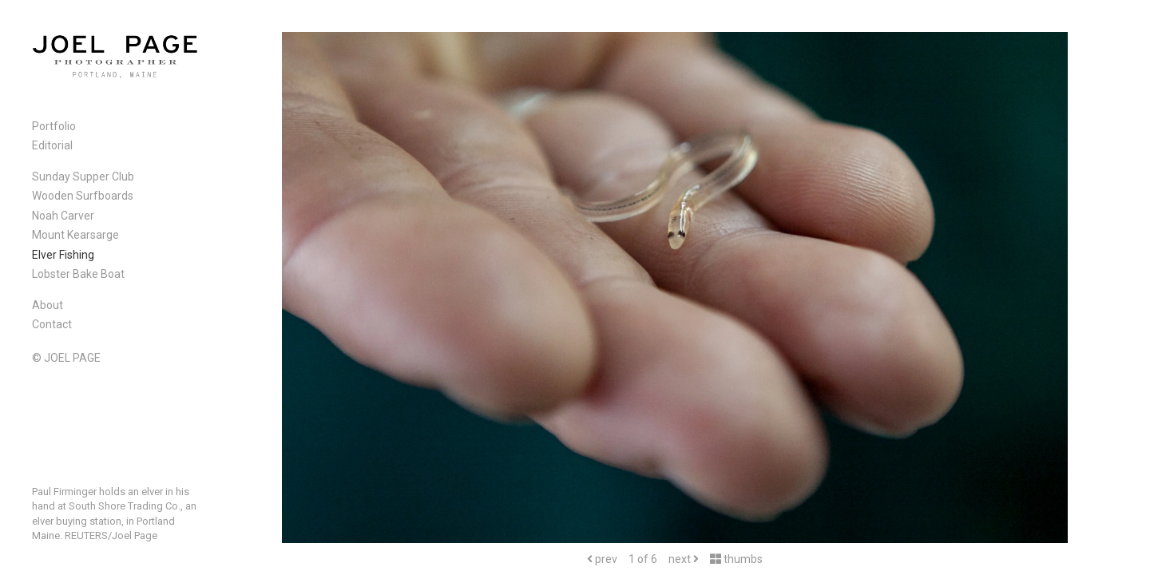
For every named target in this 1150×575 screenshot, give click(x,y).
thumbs (736, 559)
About (47, 305)
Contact (52, 324)
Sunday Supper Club (83, 176)
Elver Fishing (63, 254)
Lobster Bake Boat (78, 274)
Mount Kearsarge (75, 234)
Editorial (52, 145)
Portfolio (54, 126)
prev (602, 559)
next (683, 559)
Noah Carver (63, 215)
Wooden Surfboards (82, 195)
